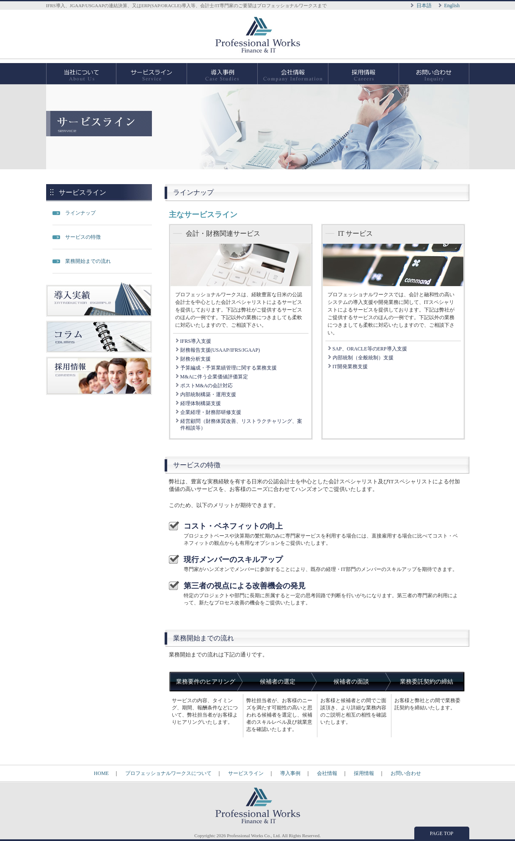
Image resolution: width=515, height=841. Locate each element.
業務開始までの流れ (88, 261)
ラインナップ (80, 213)
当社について (81, 73)
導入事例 (222, 73)
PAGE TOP (441, 833)
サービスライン (151, 73)
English (452, 5)
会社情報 (293, 73)
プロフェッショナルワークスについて (168, 773)
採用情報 (363, 73)
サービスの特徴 (83, 237)
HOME (101, 773)
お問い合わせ (434, 73)
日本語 (424, 5)
